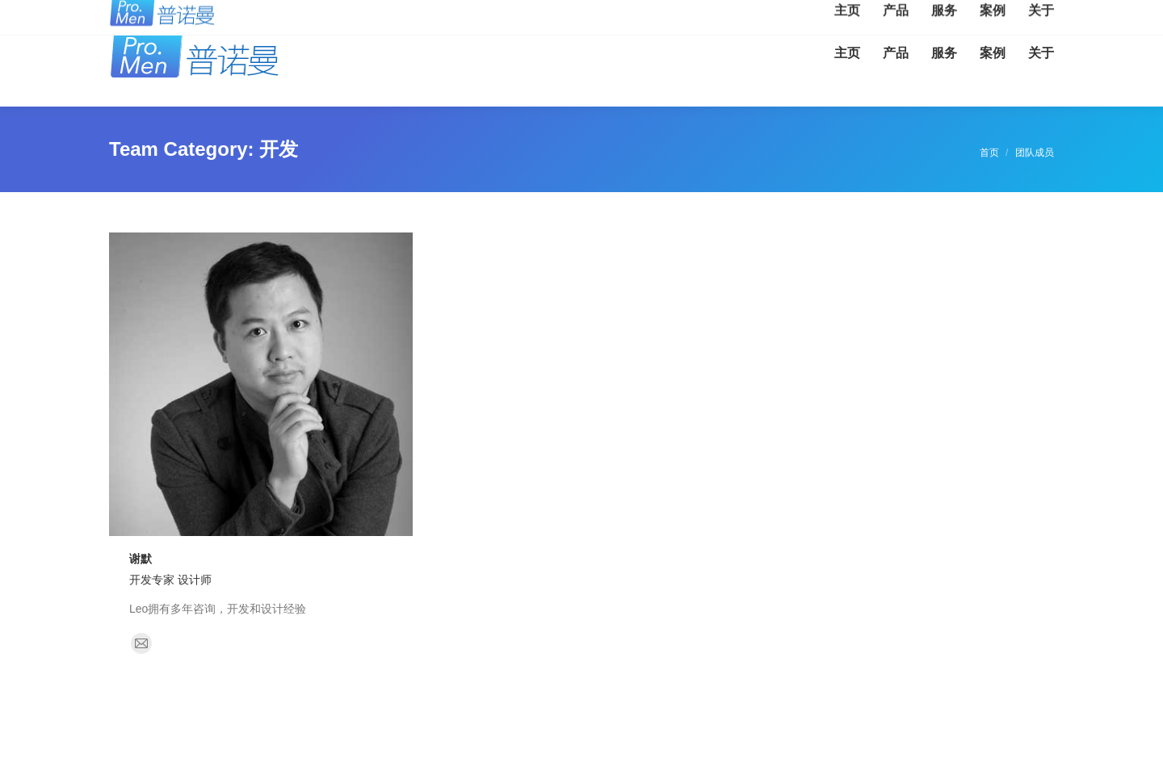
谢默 (140, 558)
